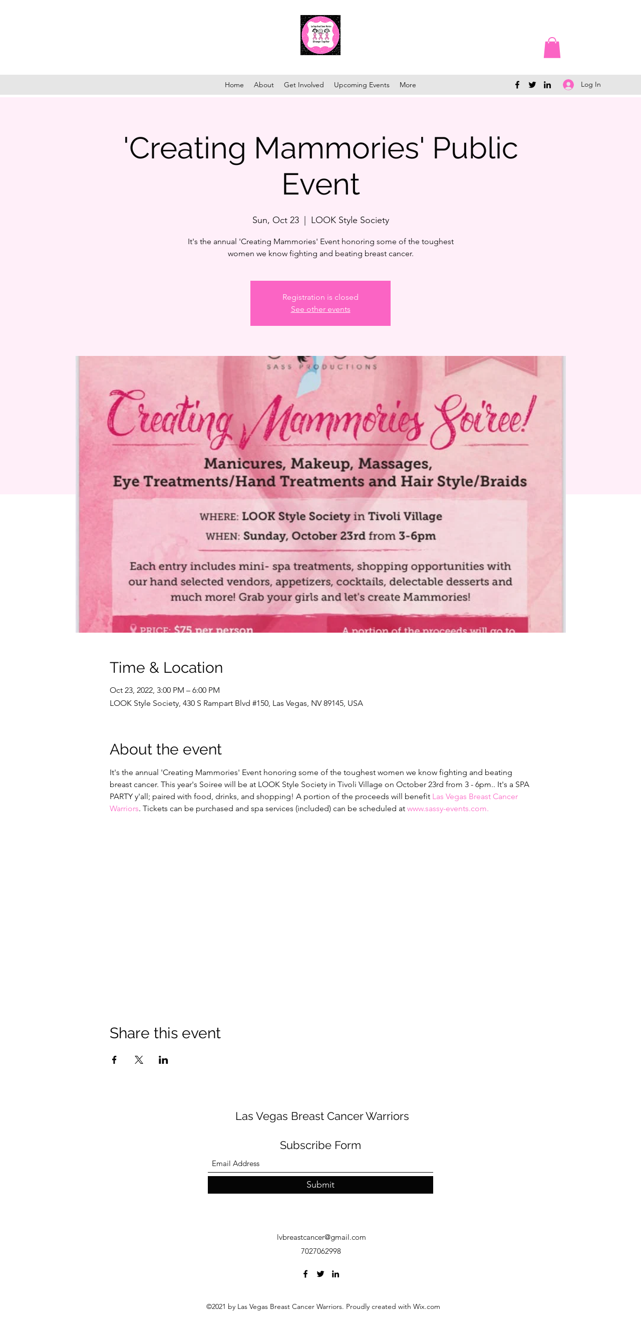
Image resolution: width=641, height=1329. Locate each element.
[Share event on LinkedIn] (163, 1060)
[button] (552, 47)
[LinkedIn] (547, 85)
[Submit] (320, 1185)
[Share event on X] (139, 1060)
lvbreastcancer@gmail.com (321, 1237)
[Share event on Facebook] (114, 1060)
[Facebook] (517, 85)
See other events (321, 309)
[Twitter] (532, 85)
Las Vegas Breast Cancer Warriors (322, 1115)
